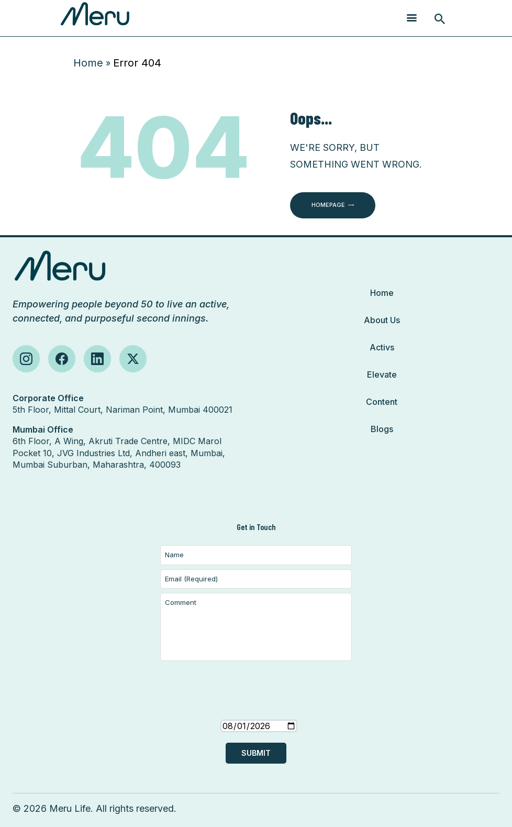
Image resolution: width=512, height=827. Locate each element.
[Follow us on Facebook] (61, 358)
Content (381, 401)
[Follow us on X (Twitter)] (133, 358)
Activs (382, 347)
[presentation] (256, 701)
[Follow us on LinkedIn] (97, 358)
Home (88, 63)
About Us (382, 320)
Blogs (382, 429)
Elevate (382, 374)
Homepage (328, 204)
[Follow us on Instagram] (26, 358)
